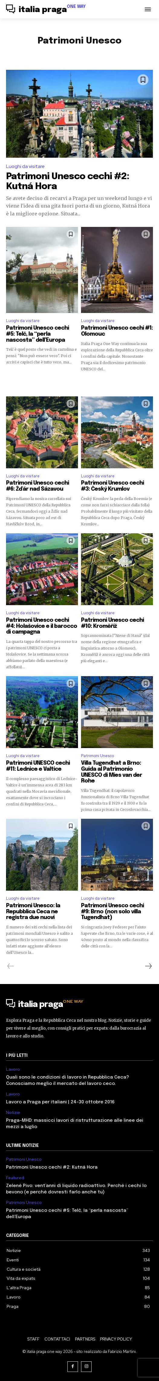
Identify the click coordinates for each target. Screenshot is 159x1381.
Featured (15, 1177)
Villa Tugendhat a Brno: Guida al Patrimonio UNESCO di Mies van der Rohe (111, 772)
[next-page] (148, 966)
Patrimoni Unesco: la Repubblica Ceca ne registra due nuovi (33, 912)
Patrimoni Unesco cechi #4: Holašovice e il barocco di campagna (41, 626)
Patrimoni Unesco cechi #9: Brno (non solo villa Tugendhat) (112, 912)
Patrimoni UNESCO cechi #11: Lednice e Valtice (38, 766)
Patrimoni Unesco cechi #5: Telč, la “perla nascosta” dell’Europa (37, 334)
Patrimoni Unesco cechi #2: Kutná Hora (52, 1167)
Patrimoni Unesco (97, 755)
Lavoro (13, 1069)
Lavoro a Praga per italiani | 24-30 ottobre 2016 (60, 1102)
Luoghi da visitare (25, 166)
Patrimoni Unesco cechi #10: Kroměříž (112, 623)
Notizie (13, 1112)
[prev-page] (10, 966)
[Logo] (46, 10)
